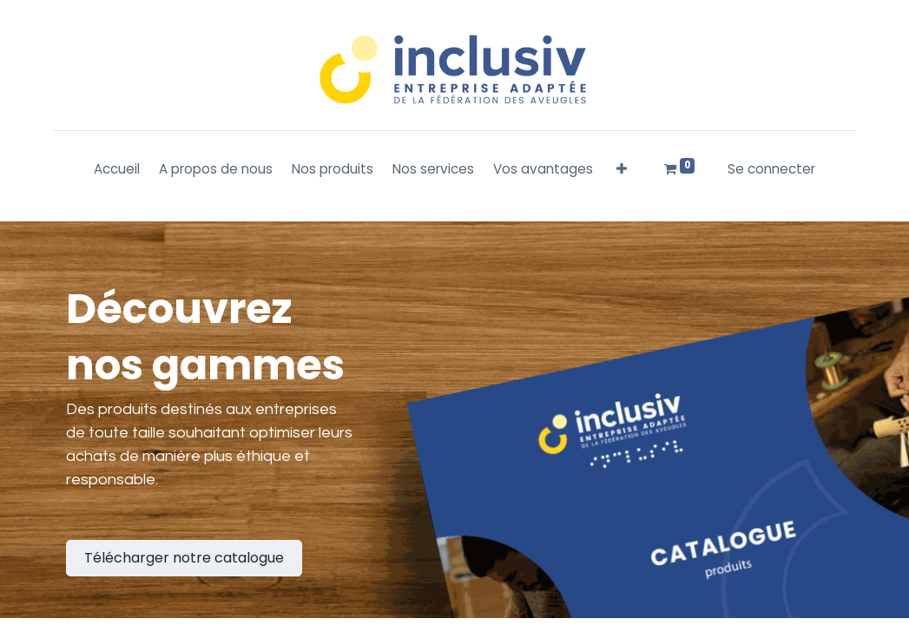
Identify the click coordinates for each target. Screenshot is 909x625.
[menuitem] (116, 170)
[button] (622, 170)
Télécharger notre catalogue (184, 558)
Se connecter (771, 169)
